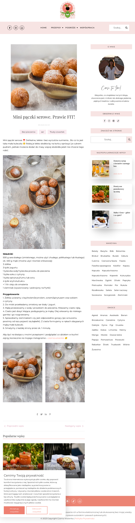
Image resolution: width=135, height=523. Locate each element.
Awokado (114, 315)
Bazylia (103, 251)
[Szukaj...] (116, 28)
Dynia (104, 325)
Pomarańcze (107, 339)
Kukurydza (125, 275)
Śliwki (106, 344)
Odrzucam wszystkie (36, 510)
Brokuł (95, 256)
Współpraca (87, 28)
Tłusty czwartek (57, 132)
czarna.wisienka (56, 338)
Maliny (123, 330)
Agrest (95, 315)
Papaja (95, 339)
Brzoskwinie (97, 320)
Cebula (124, 256)
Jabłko (95, 330)
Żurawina (96, 349)
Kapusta (96, 270)
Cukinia (95, 261)
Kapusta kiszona (110, 270)
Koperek (114, 275)
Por (116, 285)
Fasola (122, 261)
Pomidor (108, 285)
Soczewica (97, 295)
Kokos (103, 330)
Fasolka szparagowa (101, 265)
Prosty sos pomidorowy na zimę (22, 467)
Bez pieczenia (28, 132)
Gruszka (119, 325)
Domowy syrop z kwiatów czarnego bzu (122, 163)
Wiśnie (126, 344)
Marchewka (97, 280)
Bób (112, 251)
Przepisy (56, 28)
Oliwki (117, 280)
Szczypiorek (109, 295)
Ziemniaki (123, 295)
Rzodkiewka (97, 290)
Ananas (103, 315)
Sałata (109, 290)
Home (43, 28)
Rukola (123, 285)
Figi (111, 325)
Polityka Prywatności (85, 518)
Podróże (70, 28)
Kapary (126, 265)
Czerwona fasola (109, 261)
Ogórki (108, 280)
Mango (95, 335)
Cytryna (121, 320)
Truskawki (116, 344)
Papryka (126, 280)
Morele (104, 335)
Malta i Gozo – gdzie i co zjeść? (61, 467)
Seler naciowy (120, 290)
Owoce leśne (116, 335)
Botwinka (120, 251)
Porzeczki (119, 339)
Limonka (113, 330)
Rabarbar (96, 344)
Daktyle (95, 325)
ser (42, 132)
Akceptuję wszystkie (14, 510)
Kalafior (117, 265)
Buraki (116, 256)
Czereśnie (110, 320)
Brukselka (105, 256)
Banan (124, 315)
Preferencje (55, 510)
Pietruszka (97, 285)
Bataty (95, 251)
